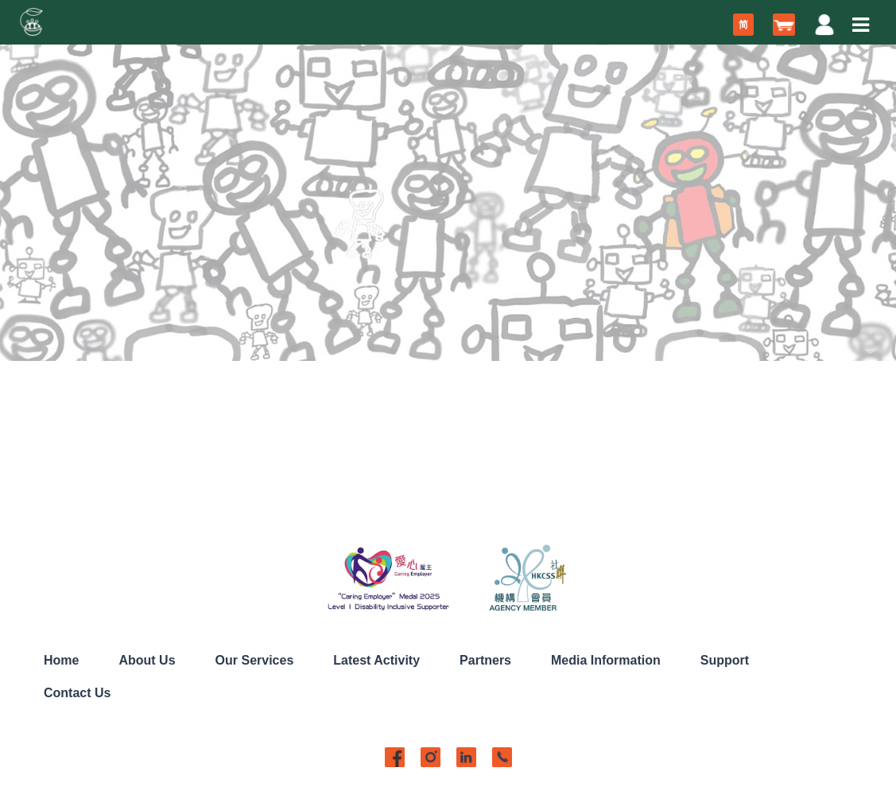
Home (61, 660)
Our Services (254, 660)
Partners (485, 660)
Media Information (606, 660)
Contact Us (77, 693)
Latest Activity (376, 660)
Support (724, 660)
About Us (146, 660)
